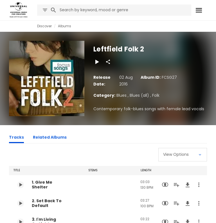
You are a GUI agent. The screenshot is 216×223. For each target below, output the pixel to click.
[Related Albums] (50, 138)
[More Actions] (198, 184)
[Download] (187, 184)
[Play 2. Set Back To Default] (20, 203)
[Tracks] (16, 138)
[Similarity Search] (165, 184)
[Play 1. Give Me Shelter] (20, 185)
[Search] (198, 10)
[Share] (108, 61)
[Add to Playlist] (176, 184)
